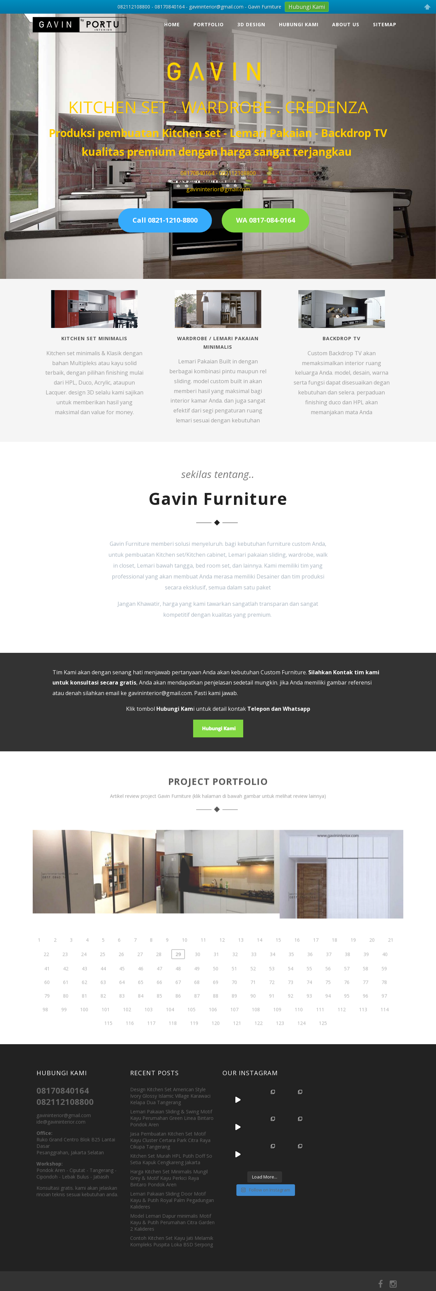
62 (84, 996)
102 (127, 1023)
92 (290, 1010)
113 (363, 1023)
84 (140, 1010)
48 (178, 982)
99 (64, 1023)
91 (272, 1010)
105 (191, 1023)
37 (328, 968)
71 (253, 996)
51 (234, 982)
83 (122, 1010)
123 (280, 1037)
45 (122, 982)
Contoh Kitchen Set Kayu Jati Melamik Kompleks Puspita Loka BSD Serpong (171, 1241)
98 (45, 1023)
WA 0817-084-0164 (265, 220)
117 (151, 1037)
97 (384, 1010)
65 (140, 996)
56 (328, 982)
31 (216, 968)
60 (47, 996)
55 (309, 982)
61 (65, 996)
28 (158, 968)
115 (108, 1037)
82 (103, 1010)
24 (84, 968)
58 (365, 982)
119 (194, 1037)
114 (384, 1023)
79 (47, 1010)
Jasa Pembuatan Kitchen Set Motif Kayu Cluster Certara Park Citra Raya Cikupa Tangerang (170, 1140)
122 (258, 1037)
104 (170, 1023)
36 (310, 968)
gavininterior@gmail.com (160, 693)
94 (328, 1010)
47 (159, 982)
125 (323, 1037)
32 (235, 968)
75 (328, 996)
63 (103, 996)
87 (197, 1010)
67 (178, 996)
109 (277, 1023)
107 (234, 1023)
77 (365, 996)
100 (84, 1023)
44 (103, 982)
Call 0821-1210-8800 (165, 220)
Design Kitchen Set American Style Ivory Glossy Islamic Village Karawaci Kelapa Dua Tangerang (170, 1096)
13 (241, 954)
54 (290, 982)
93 (309, 1010)
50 (215, 982)
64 (122, 996)
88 (215, 1010)
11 (203, 954)
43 (84, 982)
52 (253, 982)
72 (272, 996)
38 (347, 968)
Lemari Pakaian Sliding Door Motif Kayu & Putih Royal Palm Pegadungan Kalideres (172, 1200)
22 (46, 968)
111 (320, 1023)
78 (384, 996)
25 (102, 968)
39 (366, 968)
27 (140, 968)
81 (84, 1010)
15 (278, 954)
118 (173, 1037)
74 (309, 996)
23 (65, 968)
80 (65, 1010)
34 (272, 968)
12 (222, 954)
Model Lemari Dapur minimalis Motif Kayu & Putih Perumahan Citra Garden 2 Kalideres (172, 1222)
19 (353, 954)
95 (346, 1010)
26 (121, 968)
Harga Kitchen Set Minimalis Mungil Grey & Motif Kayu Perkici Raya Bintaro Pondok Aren (169, 1178)
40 (385, 968)
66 (159, 996)
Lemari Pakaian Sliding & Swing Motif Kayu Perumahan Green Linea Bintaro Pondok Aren (172, 1118)
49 (197, 982)
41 (47, 982)
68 (197, 996)
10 (184, 954)
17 (315, 954)
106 (213, 1023)
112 (342, 1023)
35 (291, 968)
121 (237, 1037)
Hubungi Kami (298, 24)
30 (197, 968)
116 (130, 1037)
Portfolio (208, 24)
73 (290, 996)
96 (365, 1010)
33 (253, 968)
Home (172, 24)
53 (272, 982)
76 (346, 996)
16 (297, 954)
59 (384, 982)
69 (215, 996)
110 (299, 1023)
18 (334, 954)
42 (65, 982)
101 (106, 1023)
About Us (345, 24)
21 (390, 954)
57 (346, 982)
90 (253, 1010)
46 (140, 982)
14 (259, 954)
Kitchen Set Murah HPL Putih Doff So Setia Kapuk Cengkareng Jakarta (171, 1159)
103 (148, 1023)
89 (234, 1010)
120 (216, 1037)
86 (178, 1010)
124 (301, 1037)
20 (372, 954)
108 (256, 1023)
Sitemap (384, 24)
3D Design (251, 24)
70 (234, 996)
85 (159, 1010)
